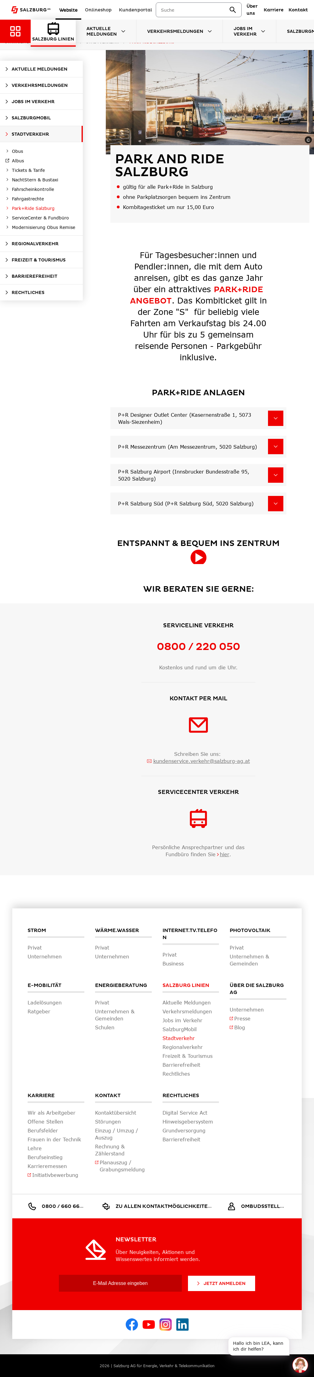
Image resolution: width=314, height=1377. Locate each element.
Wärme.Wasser (117, 930)
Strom (37, 930)
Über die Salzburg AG (257, 989)
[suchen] (246, 10)
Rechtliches (181, 1096)
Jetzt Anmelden (221, 1283)
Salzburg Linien (186, 985)
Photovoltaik (250, 930)
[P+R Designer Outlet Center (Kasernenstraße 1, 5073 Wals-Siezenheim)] (275, 418)
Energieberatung (121, 985)
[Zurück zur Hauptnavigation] (15, 31)
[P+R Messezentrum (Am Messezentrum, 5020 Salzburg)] (275, 446)
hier (224, 854)
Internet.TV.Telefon (190, 934)
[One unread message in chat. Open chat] (300, 1365)
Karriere (41, 1096)
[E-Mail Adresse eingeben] (120, 1283)
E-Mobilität (44, 985)
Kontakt (108, 1096)
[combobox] (208, 10)
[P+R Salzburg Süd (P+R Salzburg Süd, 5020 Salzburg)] (275, 503)
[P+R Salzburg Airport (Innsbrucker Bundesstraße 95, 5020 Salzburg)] (275, 475)
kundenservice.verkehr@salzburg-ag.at (201, 761)
